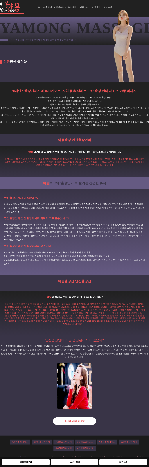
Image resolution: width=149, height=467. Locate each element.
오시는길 (107, 7)
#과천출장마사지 (20, 442)
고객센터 (95, 7)
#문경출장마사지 (85, 442)
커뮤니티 (84, 7)
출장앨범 (72, 7)
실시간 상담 (74, 462)
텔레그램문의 (26, 462)
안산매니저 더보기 (74, 421)
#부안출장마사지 (64, 448)
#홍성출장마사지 (107, 442)
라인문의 (123, 462)
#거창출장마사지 (85, 448)
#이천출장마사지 (64, 442)
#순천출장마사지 (42, 442)
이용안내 (47, 7)
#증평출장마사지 (129, 442)
